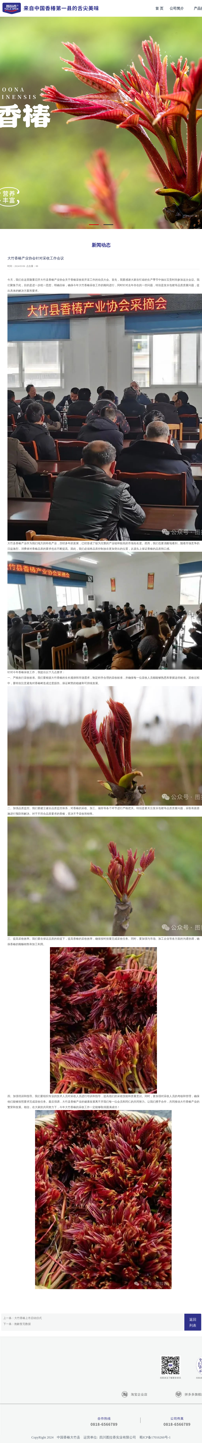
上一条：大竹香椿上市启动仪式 (22, 1318)
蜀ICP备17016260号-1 (155, 1437)
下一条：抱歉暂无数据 (17, 1324)
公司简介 (177, 8)
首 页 (159, 8)
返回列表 (192, 1322)
